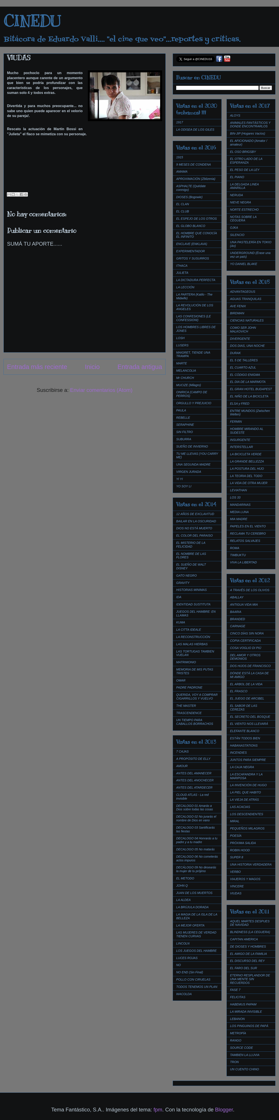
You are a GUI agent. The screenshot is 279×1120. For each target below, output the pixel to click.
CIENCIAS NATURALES (247, 320)
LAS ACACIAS (240, 807)
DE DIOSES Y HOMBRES (248, 946)
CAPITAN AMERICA (244, 939)
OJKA (234, 227)
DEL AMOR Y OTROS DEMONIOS (245, 657)
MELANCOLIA (186, 370)
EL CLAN (182, 204)
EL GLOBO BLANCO (190, 226)
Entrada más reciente (37, 366)
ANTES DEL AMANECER (193, 773)
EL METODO (185, 878)
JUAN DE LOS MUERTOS (194, 893)
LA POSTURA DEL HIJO (247, 468)
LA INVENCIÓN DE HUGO (248, 785)
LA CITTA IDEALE (188, 629)
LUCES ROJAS (186, 958)
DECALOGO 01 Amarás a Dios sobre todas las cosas (194, 807)
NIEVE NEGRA (240, 202)
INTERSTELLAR (241, 447)
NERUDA (236, 195)
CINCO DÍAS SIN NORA (247, 633)
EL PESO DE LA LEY (244, 170)
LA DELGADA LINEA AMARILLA (244, 186)
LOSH (180, 338)
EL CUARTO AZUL (243, 367)
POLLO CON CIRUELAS (193, 979)
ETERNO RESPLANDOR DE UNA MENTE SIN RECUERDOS (250, 979)
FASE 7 (235, 990)
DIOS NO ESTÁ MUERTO (194, 528)
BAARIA (235, 612)
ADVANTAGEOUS (242, 291)
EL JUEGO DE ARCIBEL (247, 698)
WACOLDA (184, 994)
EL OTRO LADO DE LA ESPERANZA (246, 160)
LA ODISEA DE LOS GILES (195, 129)
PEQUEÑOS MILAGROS (247, 828)
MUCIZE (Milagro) (188, 385)
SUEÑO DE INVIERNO (192, 446)
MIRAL (234, 821)
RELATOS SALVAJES (245, 541)
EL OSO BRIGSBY (243, 151)
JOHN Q (182, 885)
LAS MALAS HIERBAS (192, 644)
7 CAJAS (182, 751)
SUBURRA (183, 439)
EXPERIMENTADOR (190, 251)
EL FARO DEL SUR (243, 968)
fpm (158, 1110)
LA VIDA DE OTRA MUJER (248, 483)
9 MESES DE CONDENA (193, 164)
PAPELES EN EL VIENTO (248, 526)
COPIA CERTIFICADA (245, 640)
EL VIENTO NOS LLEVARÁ (249, 723)
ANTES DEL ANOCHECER (195, 780)
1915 (179, 157)
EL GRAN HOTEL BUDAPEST (251, 389)
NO (178, 965)
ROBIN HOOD (240, 850)
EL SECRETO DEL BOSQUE (250, 716)
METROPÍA (238, 1033)
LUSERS (182, 345)
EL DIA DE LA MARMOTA (248, 382)
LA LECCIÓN (185, 287)
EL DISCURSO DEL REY (247, 961)
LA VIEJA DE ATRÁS (244, 799)
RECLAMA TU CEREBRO (248, 533)
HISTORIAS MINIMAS (191, 590)
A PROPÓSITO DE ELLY (193, 758)
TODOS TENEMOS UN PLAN (196, 986)
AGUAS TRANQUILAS (245, 299)
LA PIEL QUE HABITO (245, 792)
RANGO (235, 1040)
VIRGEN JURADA (188, 471)
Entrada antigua (140, 366)
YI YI (179, 479)
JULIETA (182, 272)
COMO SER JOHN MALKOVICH (243, 329)
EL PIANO (237, 177)
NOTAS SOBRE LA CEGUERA (243, 218)
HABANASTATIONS (244, 745)
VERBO (235, 871)
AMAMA (181, 171)
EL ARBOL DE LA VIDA (246, 684)
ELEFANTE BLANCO (244, 731)
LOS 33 (235, 497)
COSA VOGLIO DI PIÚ (245, 648)
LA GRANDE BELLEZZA (247, 461)
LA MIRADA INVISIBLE (246, 1011)
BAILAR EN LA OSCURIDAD (196, 521)
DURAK (235, 353)
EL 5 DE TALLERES (244, 360)
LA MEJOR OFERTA (190, 925)
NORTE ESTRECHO (244, 209)
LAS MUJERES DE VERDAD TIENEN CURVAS (196, 934)
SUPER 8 (236, 857)
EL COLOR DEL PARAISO (194, 535)
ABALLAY (236, 597)
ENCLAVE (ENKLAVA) (191, 244)
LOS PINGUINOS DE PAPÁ (249, 1026)
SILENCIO (237, 235)
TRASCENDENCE (189, 713)
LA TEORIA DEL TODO (246, 476)
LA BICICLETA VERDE (245, 454)
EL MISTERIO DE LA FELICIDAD (190, 544)
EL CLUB (182, 211)
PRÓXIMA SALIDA (243, 843)
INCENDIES (238, 752)
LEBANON (237, 1019)
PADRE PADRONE (189, 687)
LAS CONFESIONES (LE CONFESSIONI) (193, 318)
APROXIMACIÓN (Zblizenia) (195, 179)
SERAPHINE (185, 424)
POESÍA (235, 835)
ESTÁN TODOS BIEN (245, 738)
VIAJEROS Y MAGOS (245, 879)
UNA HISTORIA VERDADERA (251, 864)
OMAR (180, 680)
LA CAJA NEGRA (242, 767)
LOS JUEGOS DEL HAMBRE (196, 950)
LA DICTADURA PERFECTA (195, 280)
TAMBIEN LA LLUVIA (244, 1055)
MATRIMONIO (186, 662)
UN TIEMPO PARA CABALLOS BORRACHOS (194, 721)
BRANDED (237, 619)
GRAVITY (183, 583)
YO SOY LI (183, 486)
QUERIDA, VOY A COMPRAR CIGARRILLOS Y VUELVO (197, 696)
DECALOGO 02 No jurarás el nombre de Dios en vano (196, 818)
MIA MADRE (238, 519)
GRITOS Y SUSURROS (192, 258)
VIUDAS (235, 893)
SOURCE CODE (241, 1047)
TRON (234, 1062)
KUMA (180, 622)
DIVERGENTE (240, 338)
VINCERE (237, 886)
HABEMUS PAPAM (243, 1004)
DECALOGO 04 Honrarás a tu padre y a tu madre (196, 840)
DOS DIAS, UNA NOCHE (247, 345)
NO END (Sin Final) (189, 972)
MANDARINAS (240, 504)
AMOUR (182, 766)
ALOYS (235, 115)
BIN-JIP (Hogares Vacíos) (247, 133)
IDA (178, 597)
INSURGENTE (240, 440)
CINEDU (32, 21)
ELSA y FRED (239, 403)
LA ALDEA (183, 900)
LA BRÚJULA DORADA (192, 907)
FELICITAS (237, 997)
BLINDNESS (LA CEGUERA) (250, 932)
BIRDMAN (237, 313)
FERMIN (236, 421)
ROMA (234, 548)
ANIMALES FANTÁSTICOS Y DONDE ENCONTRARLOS (250, 124)
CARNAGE (237, 626)
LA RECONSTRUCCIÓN (193, 637)
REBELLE (183, 417)
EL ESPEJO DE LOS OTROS (196, 218)
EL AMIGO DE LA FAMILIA (248, 954)
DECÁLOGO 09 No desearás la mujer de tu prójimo (196, 869)
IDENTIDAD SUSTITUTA (193, 604)
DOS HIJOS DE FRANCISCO (250, 666)
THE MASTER (186, 705)
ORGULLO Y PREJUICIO (193, 403)
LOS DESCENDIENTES (246, 814)
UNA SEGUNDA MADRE (193, 464)
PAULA (181, 410)
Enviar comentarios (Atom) (101, 390)
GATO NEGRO (186, 575)
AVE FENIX (238, 306)
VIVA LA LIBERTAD (243, 562)
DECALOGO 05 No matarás (195, 849)
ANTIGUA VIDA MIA (244, 604)
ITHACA (181, 265)
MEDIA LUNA (239, 512)
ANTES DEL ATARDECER (194, 787)
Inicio (92, 366)
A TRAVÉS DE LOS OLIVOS (249, 590)
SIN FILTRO (184, 432)
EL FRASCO (238, 691)
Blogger (224, 1110)
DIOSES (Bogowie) (189, 197)
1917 (179, 122)
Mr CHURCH (185, 378)
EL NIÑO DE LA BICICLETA (249, 396)
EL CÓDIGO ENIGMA (245, 374)
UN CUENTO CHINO (244, 1069)
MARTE (181, 363)
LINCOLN (183, 943)
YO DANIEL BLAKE (243, 264)
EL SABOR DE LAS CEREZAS (243, 707)
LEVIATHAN (238, 490)
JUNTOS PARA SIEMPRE (248, 760)
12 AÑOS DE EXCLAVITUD (195, 514)
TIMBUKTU (238, 555)
